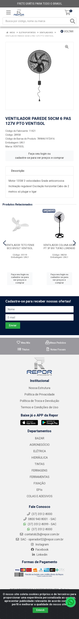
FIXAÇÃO (40, 483)
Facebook (40, 549)
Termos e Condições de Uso (39, 407)
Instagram (39, 544)
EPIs (39, 489)
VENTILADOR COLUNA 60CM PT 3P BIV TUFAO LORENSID (59, 247)
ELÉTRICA (39, 451)
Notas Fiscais (56, 349)
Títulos (23, 349)
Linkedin (39, 554)
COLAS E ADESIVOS (39, 496)
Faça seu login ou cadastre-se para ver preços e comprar (39, 155)
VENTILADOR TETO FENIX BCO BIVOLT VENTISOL (19, 247)
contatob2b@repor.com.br (39, 534)
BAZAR (39, 438)
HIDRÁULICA (39, 457)
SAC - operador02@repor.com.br (39, 539)
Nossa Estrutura (39, 388)
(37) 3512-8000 (39, 529)
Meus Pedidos (55, 342)
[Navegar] (4, 243)
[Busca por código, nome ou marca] (36, 21)
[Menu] (8, 12)
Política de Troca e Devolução (39, 401)
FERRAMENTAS (39, 477)
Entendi (40, 610)
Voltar (67, 31)
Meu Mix (23, 342)
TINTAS (39, 464)
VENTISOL (18, 146)
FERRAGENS (39, 470)
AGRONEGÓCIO (40, 444)
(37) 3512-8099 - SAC (39, 524)
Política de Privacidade (40, 394)
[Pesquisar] (72, 21)
